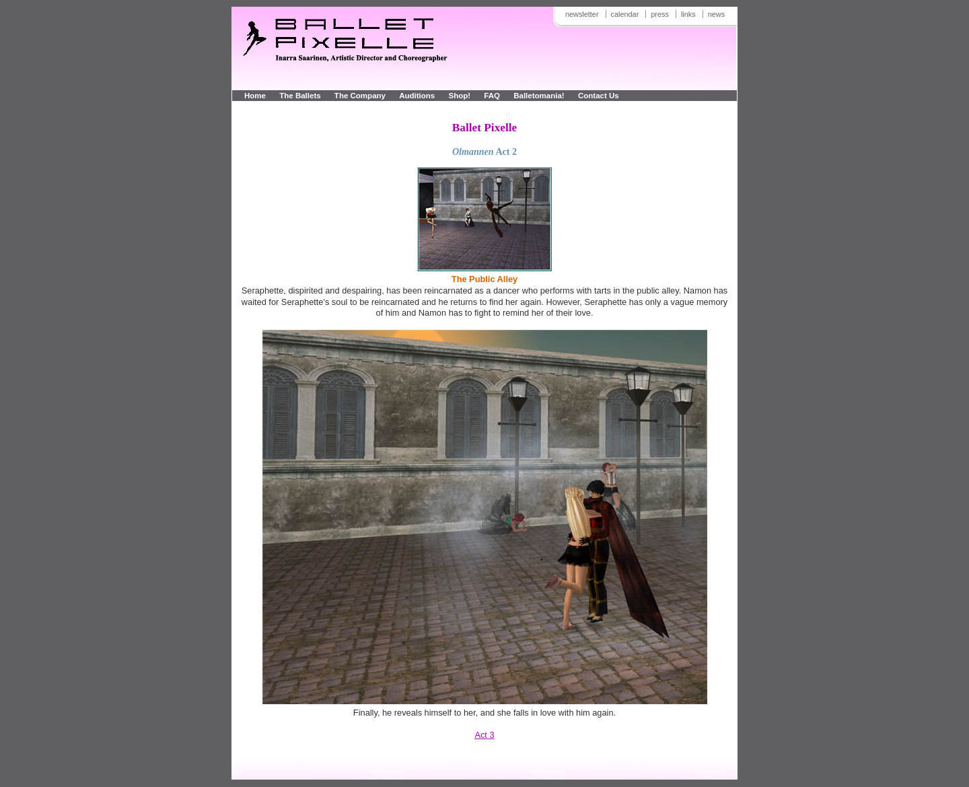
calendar (625, 14)
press (660, 14)
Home (255, 96)
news (716, 14)
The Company (360, 96)
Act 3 (484, 735)
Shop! (459, 96)
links (688, 14)
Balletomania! (539, 96)
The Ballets (299, 96)
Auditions (417, 96)
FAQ (493, 96)
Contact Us (598, 96)
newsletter (582, 14)
